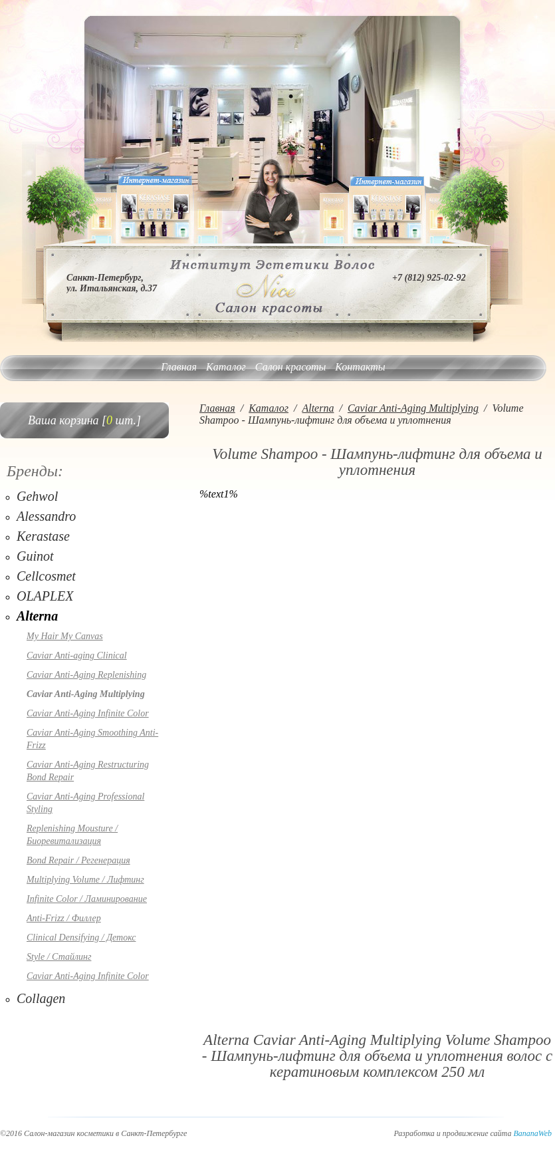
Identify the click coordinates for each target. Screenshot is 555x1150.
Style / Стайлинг (59, 957)
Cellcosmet (46, 576)
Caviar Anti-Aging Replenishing (86, 675)
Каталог (226, 366)
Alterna (37, 616)
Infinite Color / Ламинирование (87, 899)
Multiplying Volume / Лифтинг (85, 880)
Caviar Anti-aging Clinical (77, 655)
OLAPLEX (45, 596)
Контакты (360, 366)
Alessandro (46, 516)
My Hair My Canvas (65, 636)
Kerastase (43, 536)
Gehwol (37, 496)
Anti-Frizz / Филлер (64, 918)
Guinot (35, 556)
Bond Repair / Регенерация (78, 860)
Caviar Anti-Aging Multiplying (86, 694)
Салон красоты (290, 366)
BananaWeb (532, 1133)
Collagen (41, 998)
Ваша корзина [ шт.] (84, 420)
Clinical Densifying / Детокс (81, 937)
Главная (179, 366)
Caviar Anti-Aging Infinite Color (88, 713)
